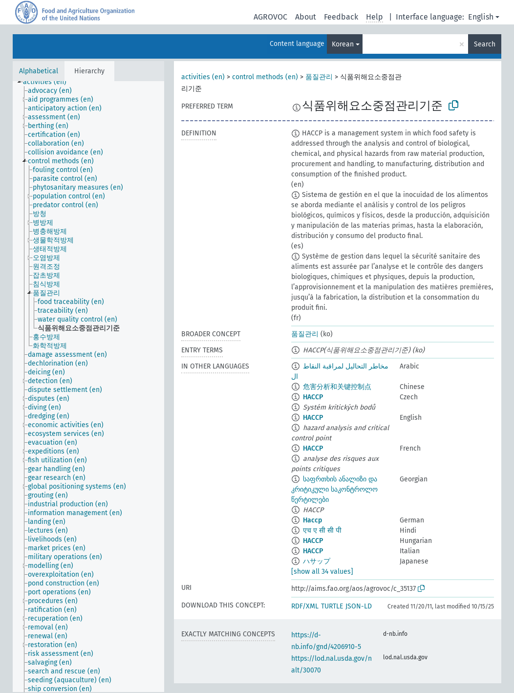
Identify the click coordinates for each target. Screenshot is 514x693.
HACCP (313, 397)
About (305, 17)
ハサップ (316, 561)
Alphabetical (38, 71)
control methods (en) (265, 77)
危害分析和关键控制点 (337, 387)
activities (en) (203, 77)
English (480, 17)
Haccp (312, 520)
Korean (343, 44)
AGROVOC (270, 17)
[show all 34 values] (322, 571)
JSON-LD (358, 606)
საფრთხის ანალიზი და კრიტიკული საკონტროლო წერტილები (334, 489)
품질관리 (319, 77)
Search (484, 44)
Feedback (341, 17)
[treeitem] (48, 82)
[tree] (88, 386)
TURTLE (332, 606)
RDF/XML (305, 606)
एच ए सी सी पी (322, 530)
